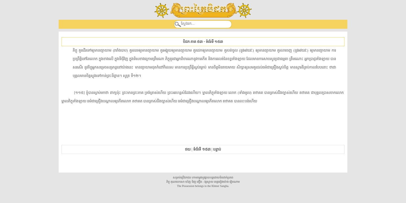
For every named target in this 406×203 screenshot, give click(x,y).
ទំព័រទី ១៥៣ (214, 41)
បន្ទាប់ (217, 149)
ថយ (188, 149)
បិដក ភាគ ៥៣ (193, 41)
